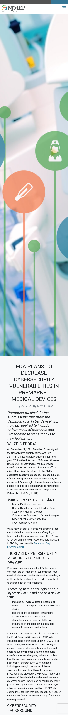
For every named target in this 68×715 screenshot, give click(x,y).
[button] (64, 7)
